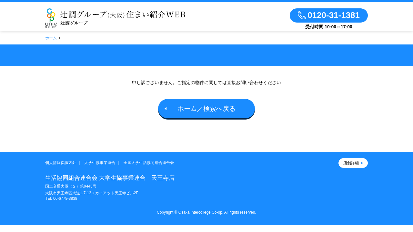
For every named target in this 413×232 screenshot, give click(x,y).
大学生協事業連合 (99, 162)
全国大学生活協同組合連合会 (149, 162)
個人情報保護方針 (60, 162)
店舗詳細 (351, 163)
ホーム (51, 38)
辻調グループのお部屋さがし (115, 18)
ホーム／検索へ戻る (206, 108)
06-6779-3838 (65, 198)
